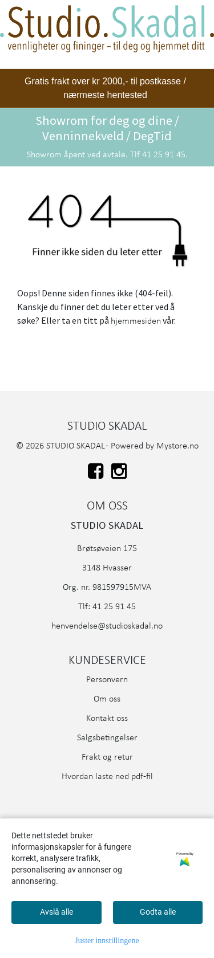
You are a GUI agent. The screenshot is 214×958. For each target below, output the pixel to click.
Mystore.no (177, 446)
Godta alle (158, 911)
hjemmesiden (136, 321)
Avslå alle (56, 911)
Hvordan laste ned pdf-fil (107, 776)
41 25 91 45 (114, 607)
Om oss (107, 699)
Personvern (107, 679)
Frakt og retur (107, 757)
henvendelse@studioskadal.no (107, 626)
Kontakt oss (107, 718)
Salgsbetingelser (107, 738)
